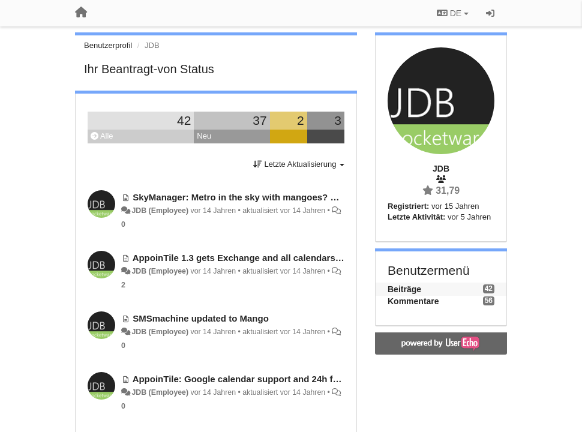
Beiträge (404, 289)
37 (259, 120)
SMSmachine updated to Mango (201, 318)
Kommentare (413, 301)
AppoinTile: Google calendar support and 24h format (245, 379)
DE (453, 13)
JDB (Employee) (159, 210)
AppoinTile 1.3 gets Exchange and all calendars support (252, 258)
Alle (102, 135)
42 (184, 120)
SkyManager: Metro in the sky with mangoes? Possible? (253, 197)
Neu (204, 135)
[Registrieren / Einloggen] (490, 13)
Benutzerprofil (108, 45)
